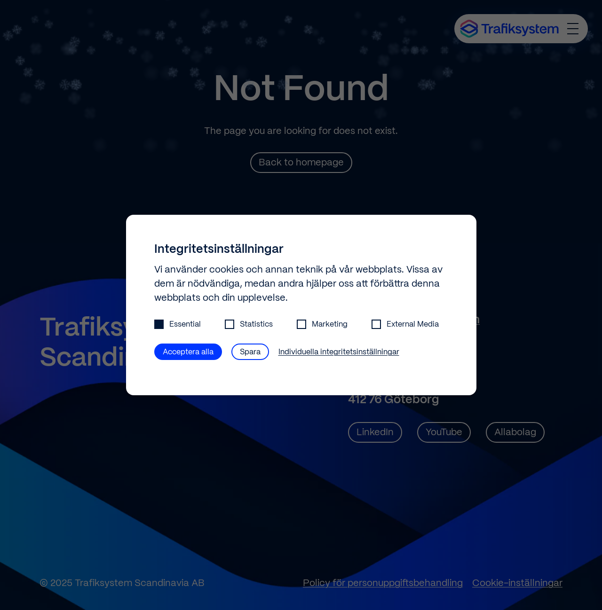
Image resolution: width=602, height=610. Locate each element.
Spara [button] (250, 352)
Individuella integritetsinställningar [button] (338, 352)
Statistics (249, 324)
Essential (177, 324)
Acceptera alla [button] (188, 352)
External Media (405, 324)
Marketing (322, 324)
